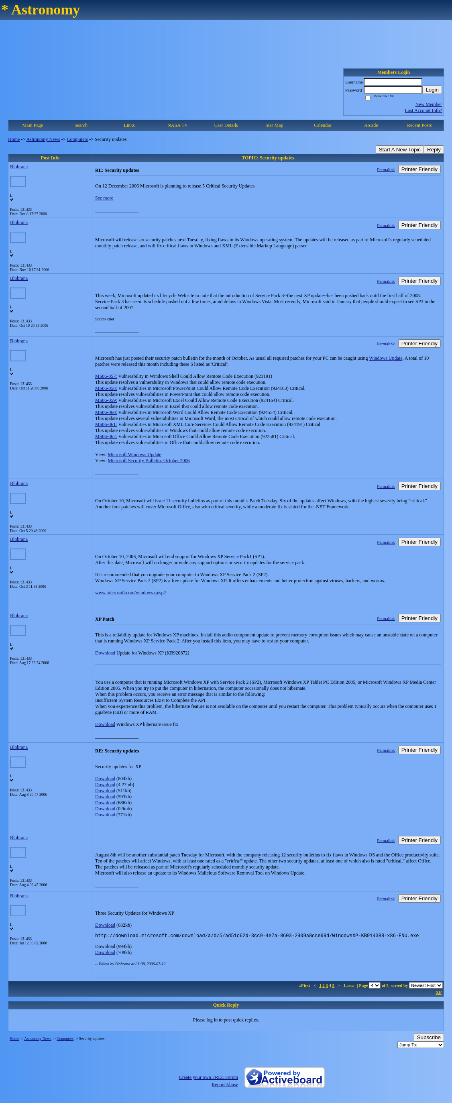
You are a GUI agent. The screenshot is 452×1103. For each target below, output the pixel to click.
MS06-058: (106, 388)
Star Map (274, 125)
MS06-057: (106, 376)
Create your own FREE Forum (208, 1078)
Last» (349, 986)
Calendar (322, 125)
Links (129, 125)
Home (14, 139)
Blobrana (19, 166)
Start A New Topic (400, 150)
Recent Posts (419, 125)
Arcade (371, 125)
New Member (428, 104)
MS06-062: (106, 436)
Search (81, 125)
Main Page (32, 125)
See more (104, 198)
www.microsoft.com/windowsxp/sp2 (130, 592)
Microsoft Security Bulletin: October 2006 (149, 460)
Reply (434, 150)
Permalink (386, 169)
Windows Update (385, 358)
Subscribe (429, 1039)
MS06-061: (106, 424)
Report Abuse (225, 1086)
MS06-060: (106, 412)
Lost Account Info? (423, 110)
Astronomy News (43, 139)
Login (432, 90)
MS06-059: (106, 400)
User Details (226, 125)
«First (305, 986)
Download (105, 653)
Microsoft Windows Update (134, 454)
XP (439, 993)
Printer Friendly (419, 169)
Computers (77, 139)
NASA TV (177, 125)
